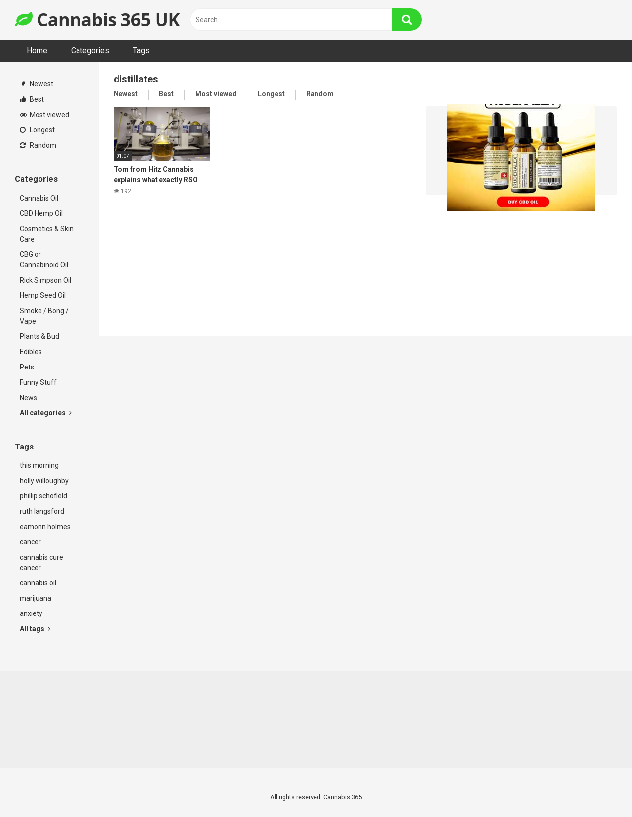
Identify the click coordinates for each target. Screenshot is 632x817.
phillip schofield (43, 496)
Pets (27, 367)
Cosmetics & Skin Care (47, 234)
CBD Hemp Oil (41, 213)
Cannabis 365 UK (97, 19)
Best (32, 99)
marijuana (35, 598)
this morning (39, 465)
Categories (90, 50)
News (28, 398)
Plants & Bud (39, 336)
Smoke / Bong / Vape (44, 316)
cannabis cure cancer (41, 562)
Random (38, 145)
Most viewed (44, 115)
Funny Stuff (38, 382)
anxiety (31, 613)
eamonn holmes (45, 527)
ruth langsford (42, 511)
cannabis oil (38, 583)
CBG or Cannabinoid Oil (44, 259)
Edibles (31, 352)
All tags (35, 629)
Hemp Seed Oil (43, 295)
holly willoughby (44, 481)
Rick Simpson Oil (45, 280)
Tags (141, 50)
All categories (46, 413)
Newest (37, 84)
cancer (30, 542)
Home (37, 50)
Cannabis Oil (39, 198)
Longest (37, 130)
